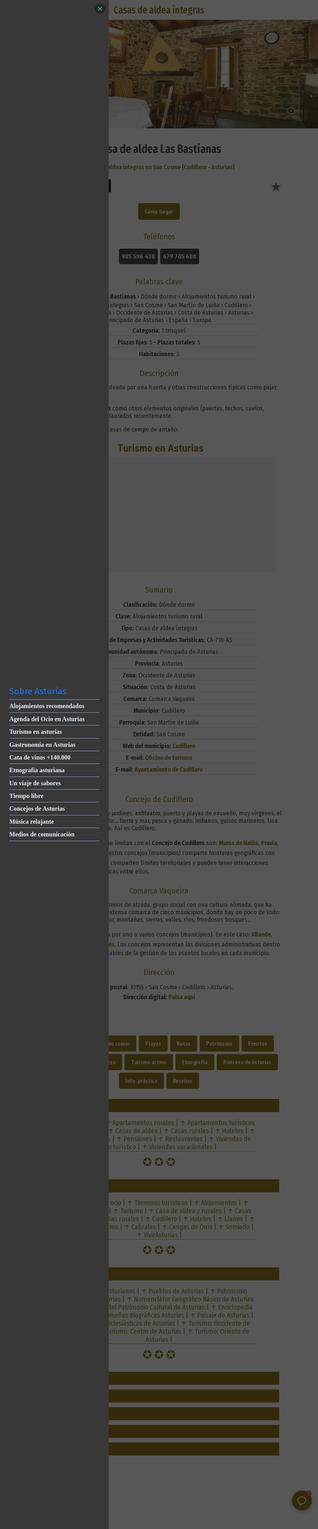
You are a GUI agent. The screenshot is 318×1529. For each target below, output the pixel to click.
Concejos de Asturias (37, 808)
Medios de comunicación (42, 834)
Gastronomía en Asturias (42, 744)
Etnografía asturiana (37, 770)
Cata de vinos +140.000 (39, 757)
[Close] (100, 9)
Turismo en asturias (35, 731)
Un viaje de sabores (35, 783)
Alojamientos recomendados (46, 705)
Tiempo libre (26, 795)
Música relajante (31, 821)
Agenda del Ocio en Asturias (46, 719)
